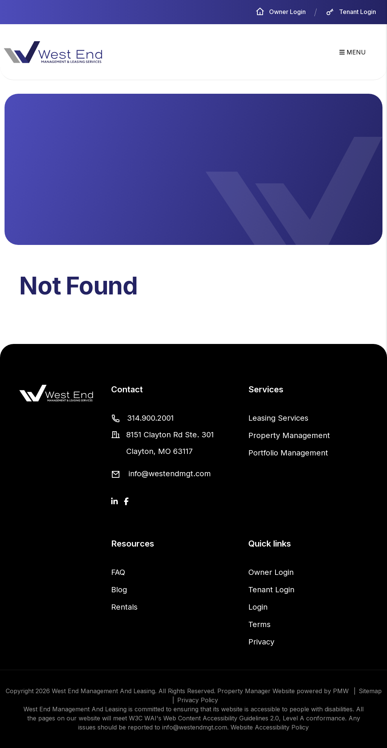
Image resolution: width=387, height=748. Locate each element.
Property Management (289, 435)
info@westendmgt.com (169, 473)
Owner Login (280, 11)
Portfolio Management (288, 452)
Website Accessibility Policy (270, 727)
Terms (259, 624)
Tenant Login (350, 11)
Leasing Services (278, 418)
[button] (114, 501)
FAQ (118, 572)
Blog (119, 589)
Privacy (261, 641)
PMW (341, 691)
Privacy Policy (197, 700)
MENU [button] (352, 52)
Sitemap (370, 691)
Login (258, 607)
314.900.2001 (150, 418)
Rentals (124, 607)
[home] (53, 52)
